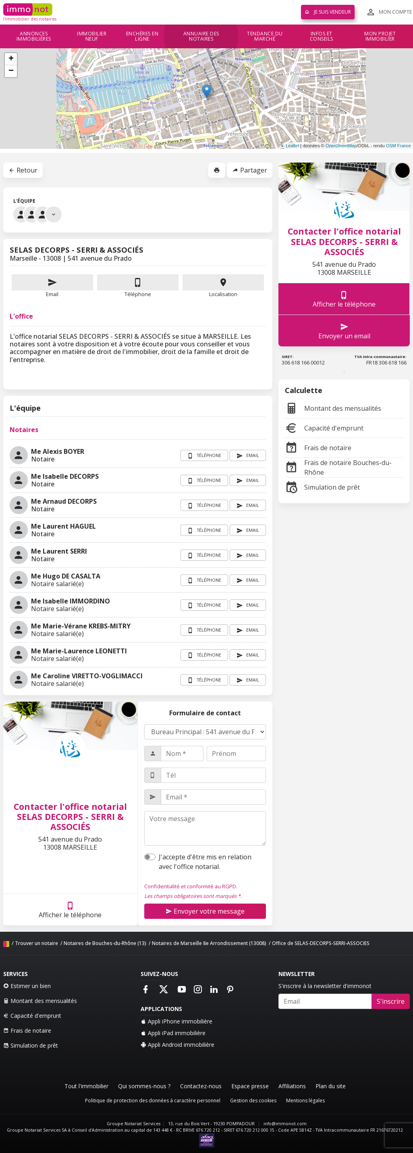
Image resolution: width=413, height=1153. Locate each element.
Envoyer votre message (205, 911)
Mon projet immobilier (380, 36)
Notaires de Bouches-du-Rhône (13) (105, 943)
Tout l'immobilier (86, 1086)
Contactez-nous (201, 1086)
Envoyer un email (344, 330)
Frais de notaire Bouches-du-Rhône (338, 467)
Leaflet (292, 145)
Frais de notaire (318, 447)
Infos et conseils (321, 36)
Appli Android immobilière (177, 1044)
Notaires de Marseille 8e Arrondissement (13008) (209, 943)
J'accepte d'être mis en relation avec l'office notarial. (205, 861)
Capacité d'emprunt (324, 428)
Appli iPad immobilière (173, 1033)
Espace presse (250, 1086)
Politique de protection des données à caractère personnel (152, 1100)
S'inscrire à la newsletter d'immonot (324, 986)
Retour (22, 170)
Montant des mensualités (333, 408)
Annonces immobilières (34, 36)
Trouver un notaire (36, 943)
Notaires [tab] (24, 429)
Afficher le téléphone (70, 909)
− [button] (11, 71)
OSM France (398, 145)
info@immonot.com (285, 1123)
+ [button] (11, 59)
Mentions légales (305, 1100)
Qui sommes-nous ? (144, 1086)
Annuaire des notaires (201, 36)
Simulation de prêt (322, 487)
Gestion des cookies (253, 1100)
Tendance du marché (265, 36)
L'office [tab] (21, 316)
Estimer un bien (27, 986)
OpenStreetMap (341, 145)
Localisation (223, 286)
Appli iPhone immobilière (176, 1021)
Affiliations (292, 1086)
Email (52, 286)
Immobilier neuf (91, 36)
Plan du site (330, 1086)
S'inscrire (391, 1001)
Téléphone (138, 294)
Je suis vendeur (328, 11)
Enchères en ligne (142, 36)
